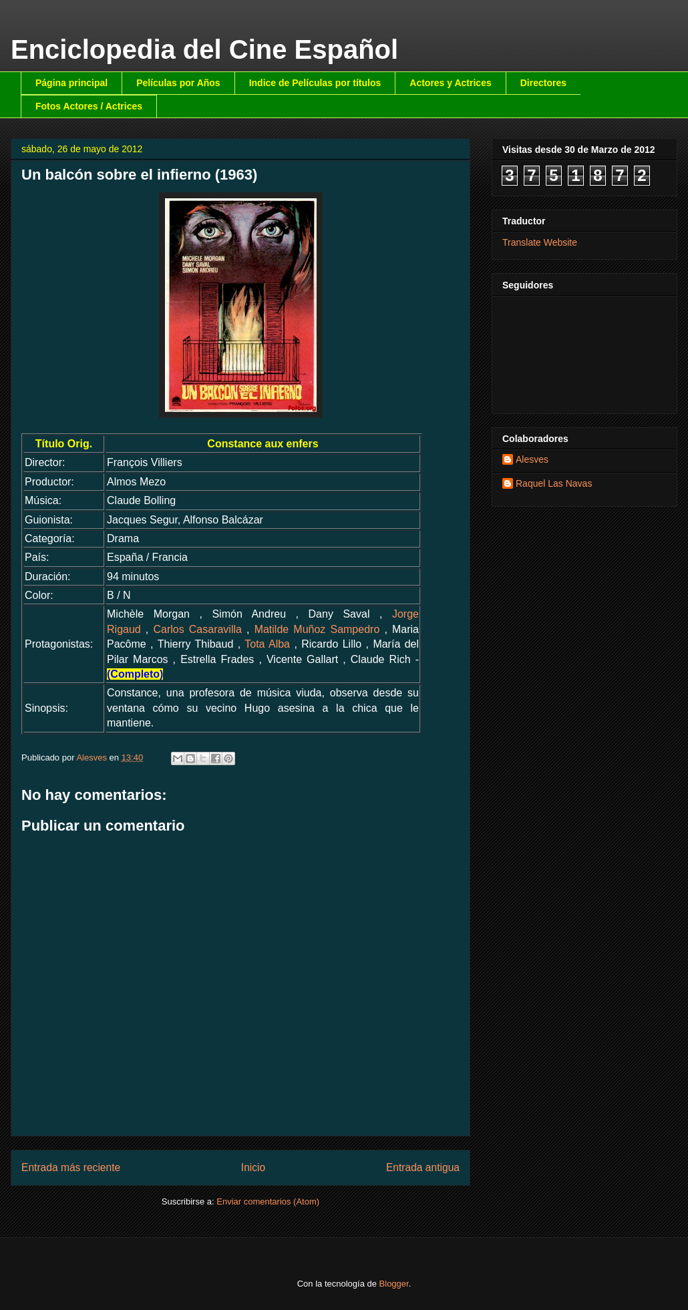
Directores (543, 82)
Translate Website (539, 242)
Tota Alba (267, 644)
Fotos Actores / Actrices (88, 106)
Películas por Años (178, 82)
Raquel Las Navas (554, 483)
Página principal (71, 82)
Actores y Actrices (450, 82)
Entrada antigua (423, 1167)
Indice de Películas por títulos (315, 82)
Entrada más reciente (70, 1167)
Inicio (253, 1167)
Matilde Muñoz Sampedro (317, 629)
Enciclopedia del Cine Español (204, 49)
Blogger (394, 1284)
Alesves (532, 459)
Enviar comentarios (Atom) (267, 1201)
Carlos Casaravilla (197, 629)
